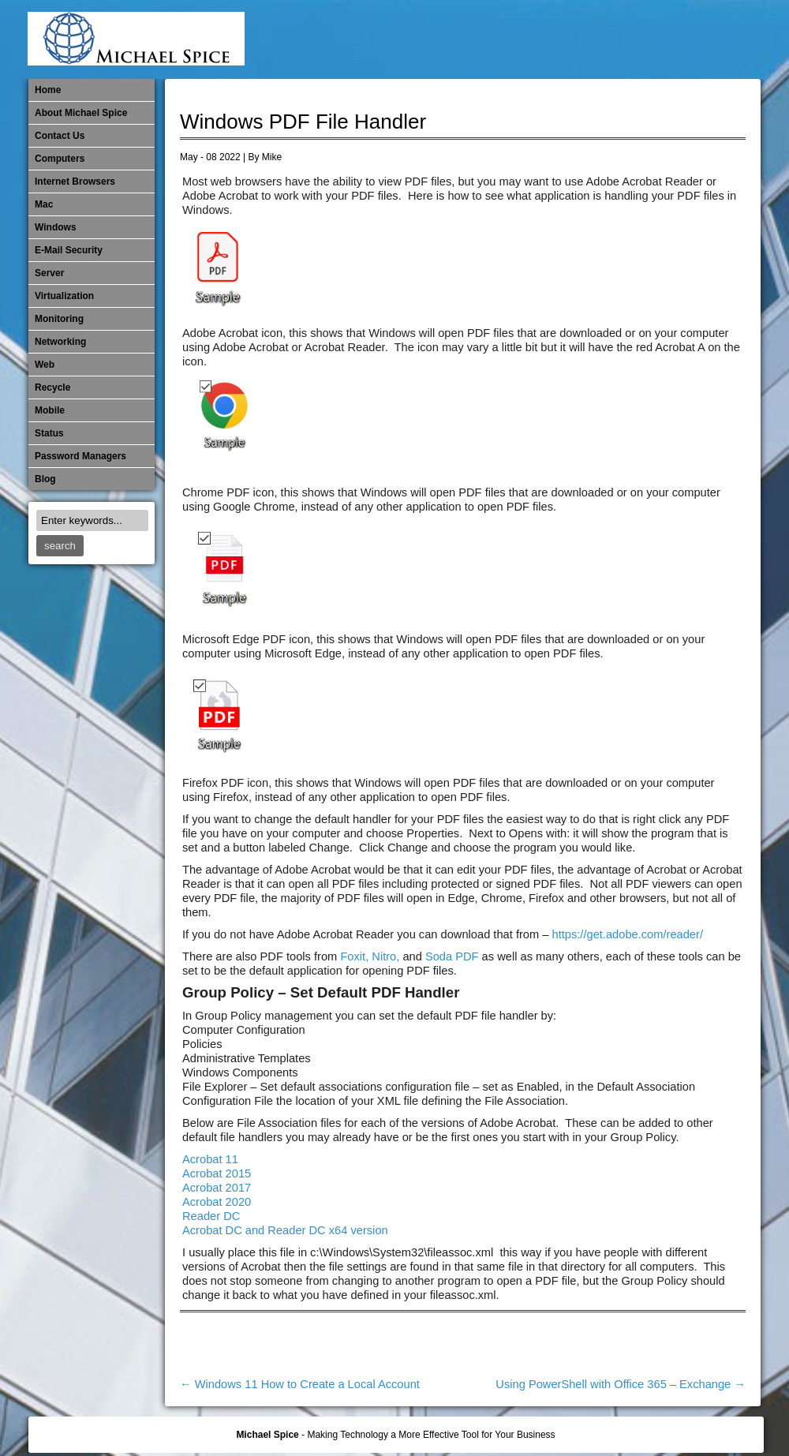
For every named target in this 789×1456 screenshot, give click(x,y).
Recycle (52, 387)
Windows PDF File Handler (303, 121)
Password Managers (718, 39)
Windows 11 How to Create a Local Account (300, 1384)
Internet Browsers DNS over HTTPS (510, 39)
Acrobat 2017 (216, 1187)
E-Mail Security (484, 39)
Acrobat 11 (210, 1159)
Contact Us (59, 135)
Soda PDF (452, 956)
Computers (59, 158)
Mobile (588, 39)
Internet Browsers (75, 181)
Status (49, 433)
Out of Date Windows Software (692, 39)
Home (48, 89)
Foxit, (354, 956)
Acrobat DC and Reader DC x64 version (285, 1230)
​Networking (640, 39)
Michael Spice (267, 1434)
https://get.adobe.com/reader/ (627, 934)
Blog (45, 479)
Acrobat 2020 (216, 1202)
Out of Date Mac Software (666, 39)
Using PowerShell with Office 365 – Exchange (620, 1384)
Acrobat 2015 (216, 1173)
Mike (272, 157)
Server (49, 273)
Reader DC (211, 1216)
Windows (56, 227)
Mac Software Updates (536, 39)
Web (44, 364)
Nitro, (387, 956)
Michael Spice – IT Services (562, 39)
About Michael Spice (81, 112)
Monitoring (614, 39)
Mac (44, 204)
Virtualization (64, 295)
